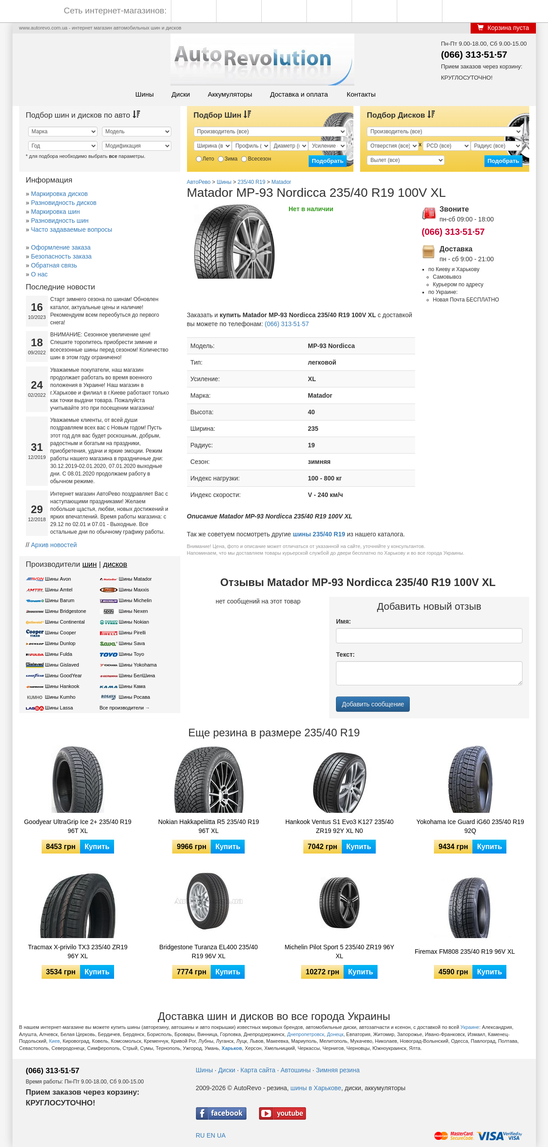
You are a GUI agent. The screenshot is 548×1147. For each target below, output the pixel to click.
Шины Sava (132, 643)
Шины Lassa (59, 707)
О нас (39, 274)
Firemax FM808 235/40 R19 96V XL (465, 951)
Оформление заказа (60, 247)
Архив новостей (54, 544)
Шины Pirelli (132, 632)
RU (200, 1135)
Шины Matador (135, 579)
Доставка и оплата (299, 94)
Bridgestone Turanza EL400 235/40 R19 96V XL (208, 951)
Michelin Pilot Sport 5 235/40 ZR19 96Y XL (339, 951)
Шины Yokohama (138, 664)
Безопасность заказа (61, 256)
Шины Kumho (60, 697)
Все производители (122, 707)
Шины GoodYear (63, 675)
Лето (205, 159)
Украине (469, 1027)
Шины (145, 94)
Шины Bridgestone (65, 611)
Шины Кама (132, 686)
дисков (115, 564)
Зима (228, 159)
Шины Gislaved (62, 664)
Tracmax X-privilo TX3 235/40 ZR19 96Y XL (77, 951)
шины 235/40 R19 (319, 534)
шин (89, 564)
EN (211, 1135)
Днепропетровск (305, 1034)
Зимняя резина (338, 1070)
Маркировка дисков (59, 193)
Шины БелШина (137, 675)
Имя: (343, 621)
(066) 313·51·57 (474, 54)
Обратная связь (54, 265)
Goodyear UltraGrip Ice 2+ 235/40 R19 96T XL (78, 826)
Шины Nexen (133, 611)
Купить (97, 846)
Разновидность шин (60, 220)
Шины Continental (65, 621)
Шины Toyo (131, 654)
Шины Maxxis (134, 589)
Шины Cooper (60, 632)
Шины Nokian (134, 621)
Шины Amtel (58, 589)
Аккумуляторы (230, 94)
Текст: (345, 654)
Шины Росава (134, 697)
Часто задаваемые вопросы (71, 229)
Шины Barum (60, 600)
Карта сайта (258, 1070)
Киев (54, 1041)
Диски (181, 94)
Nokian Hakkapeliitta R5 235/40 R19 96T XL (208, 826)
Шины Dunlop (60, 643)
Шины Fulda (58, 654)
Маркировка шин (55, 211)
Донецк (335, 1034)
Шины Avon (58, 579)
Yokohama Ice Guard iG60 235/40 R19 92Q (470, 826)
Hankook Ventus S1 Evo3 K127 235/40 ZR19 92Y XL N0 (339, 826)
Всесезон (256, 159)
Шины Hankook (62, 686)
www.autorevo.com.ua (43, 27)
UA (221, 1135)
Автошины (295, 1070)
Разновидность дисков (63, 202)
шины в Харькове (315, 1088)
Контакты (361, 94)
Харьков (231, 1048)
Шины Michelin (135, 600)
